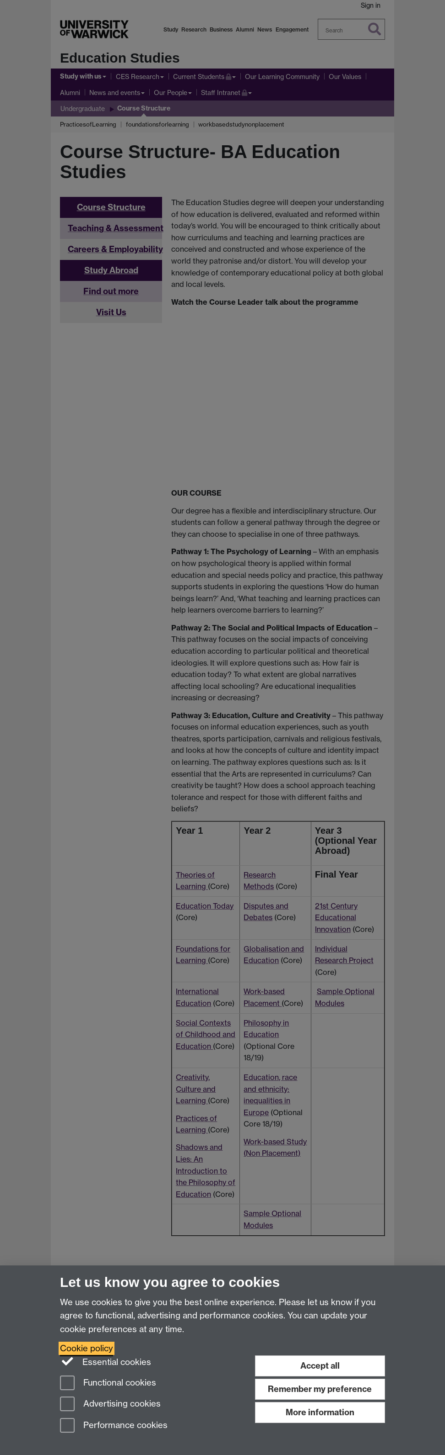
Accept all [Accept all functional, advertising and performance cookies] (320, 1365)
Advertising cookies (110, 1404)
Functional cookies (108, 1383)
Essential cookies (105, 1361)
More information (320, 1412)
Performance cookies (114, 1426)
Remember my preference (320, 1389)
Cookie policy (86, 1348)
